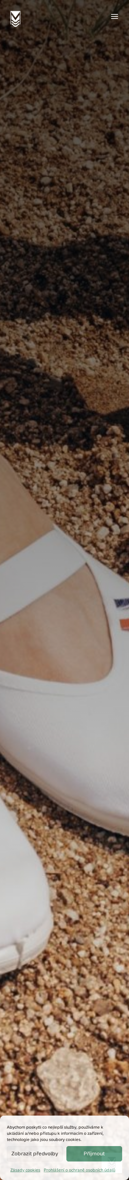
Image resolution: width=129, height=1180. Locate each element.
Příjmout (94, 1153)
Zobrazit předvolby (34, 1153)
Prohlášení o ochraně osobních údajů (79, 1170)
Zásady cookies (25, 1170)
